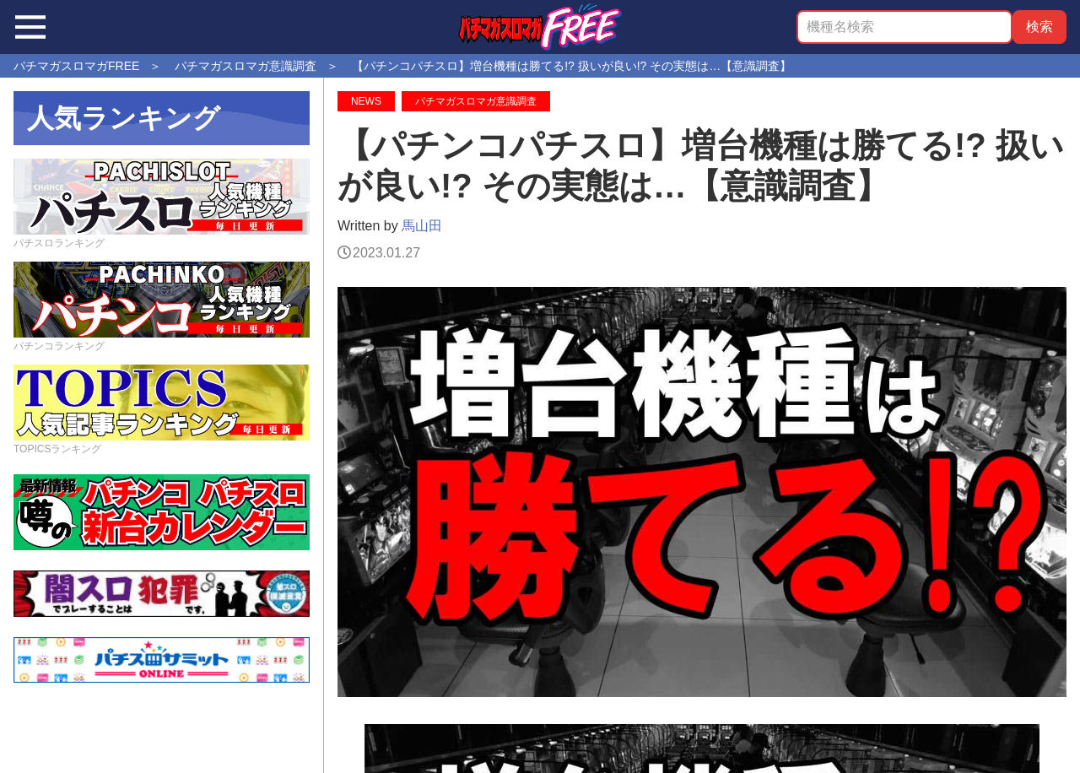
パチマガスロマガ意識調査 (476, 101)
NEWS (366, 101)
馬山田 (422, 226)
